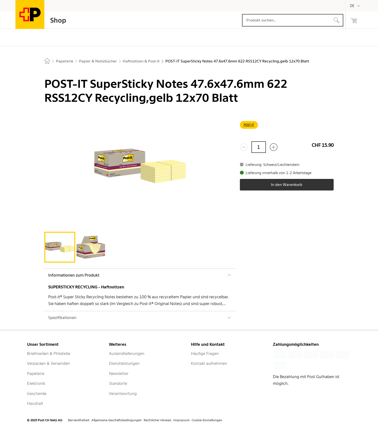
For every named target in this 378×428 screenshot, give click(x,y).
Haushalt (35, 403)
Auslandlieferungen (126, 353)
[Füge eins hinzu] (273, 147)
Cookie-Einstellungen (207, 420)
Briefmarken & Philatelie (48, 353)
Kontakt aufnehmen (209, 363)
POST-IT (249, 125)
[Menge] (258, 147)
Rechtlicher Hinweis (157, 420)
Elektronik (36, 383)
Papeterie (35, 373)
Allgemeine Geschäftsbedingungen (116, 420)
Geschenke (37, 393)
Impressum (181, 420)
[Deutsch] (355, 6)
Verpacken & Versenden (48, 363)
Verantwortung (123, 393)
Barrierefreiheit (78, 420)
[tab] (59, 247)
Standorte (118, 383)
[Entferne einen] (244, 147)
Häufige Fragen (205, 353)
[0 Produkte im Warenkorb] (354, 20)
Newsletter (118, 373)
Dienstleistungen (124, 363)
